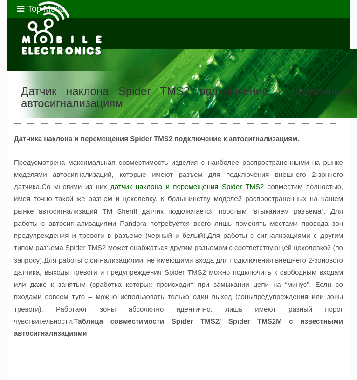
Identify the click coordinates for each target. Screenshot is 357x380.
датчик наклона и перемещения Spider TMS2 (187, 186)
